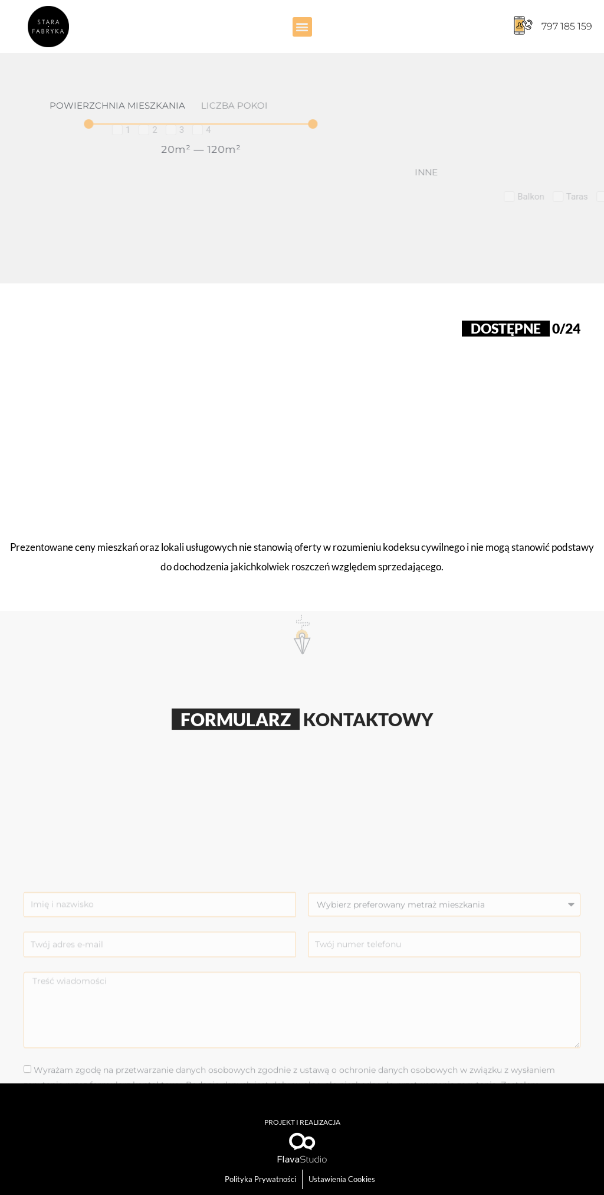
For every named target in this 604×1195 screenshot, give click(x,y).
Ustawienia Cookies (341, 1179)
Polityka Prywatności (260, 1179)
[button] (302, 27)
